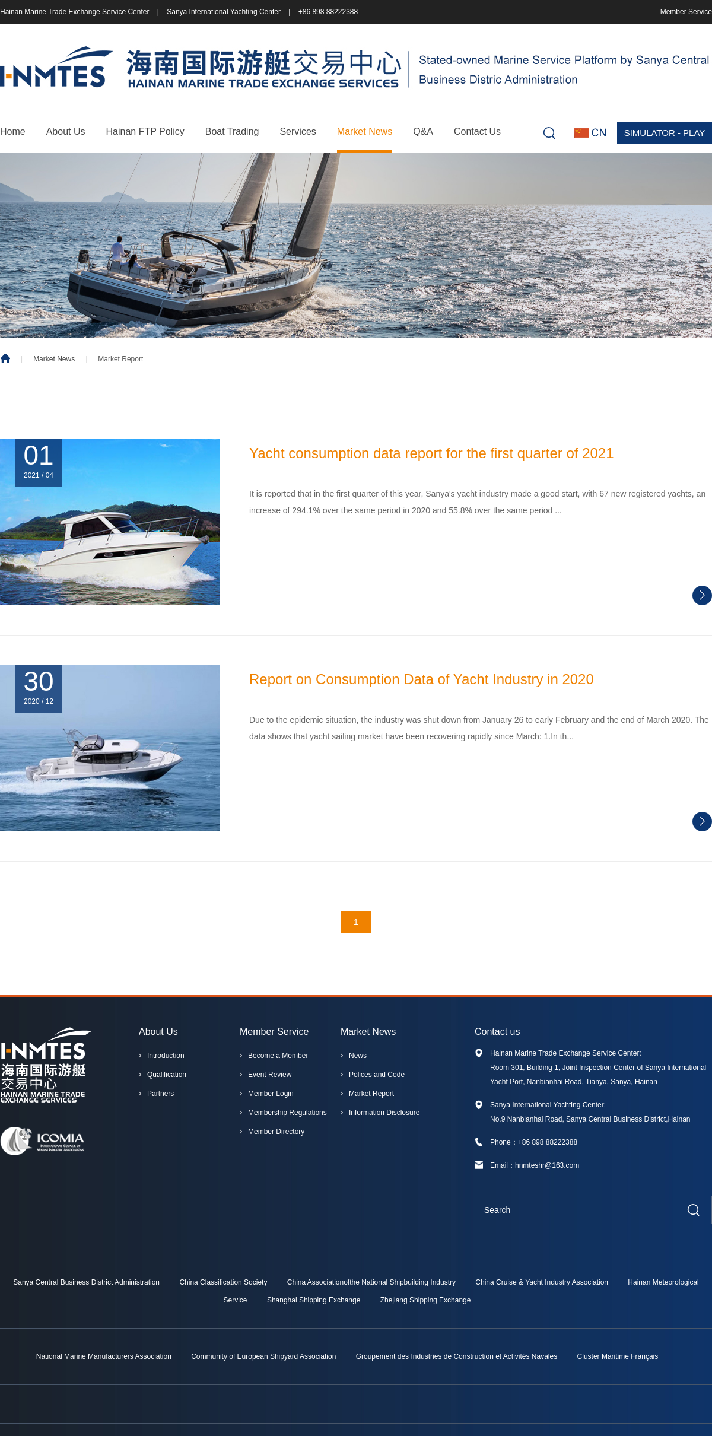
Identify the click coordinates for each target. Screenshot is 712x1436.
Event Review (269, 1074)
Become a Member (278, 1055)
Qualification (166, 1074)
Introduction (166, 1055)
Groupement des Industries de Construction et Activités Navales (457, 1356)
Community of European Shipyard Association (263, 1356)
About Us (65, 131)
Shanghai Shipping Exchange (313, 1300)
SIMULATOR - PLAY (664, 133)
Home (13, 131)
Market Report (371, 1093)
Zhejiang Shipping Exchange (425, 1300)
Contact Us (477, 131)
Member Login (271, 1093)
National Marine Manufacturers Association (103, 1356)
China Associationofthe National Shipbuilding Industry (371, 1282)
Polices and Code (377, 1074)
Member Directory (276, 1131)
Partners (160, 1093)
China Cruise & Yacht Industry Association (541, 1282)
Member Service (686, 12)
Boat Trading (232, 131)
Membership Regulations (287, 1112)
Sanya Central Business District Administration (86, 1282)
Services (297, 131)
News (358, 1055)
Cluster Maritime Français (618, 1356)
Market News (364, 131)
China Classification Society (223, 1282)
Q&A (423, 131)
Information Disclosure (384, 1112)
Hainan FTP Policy (145, 131)
